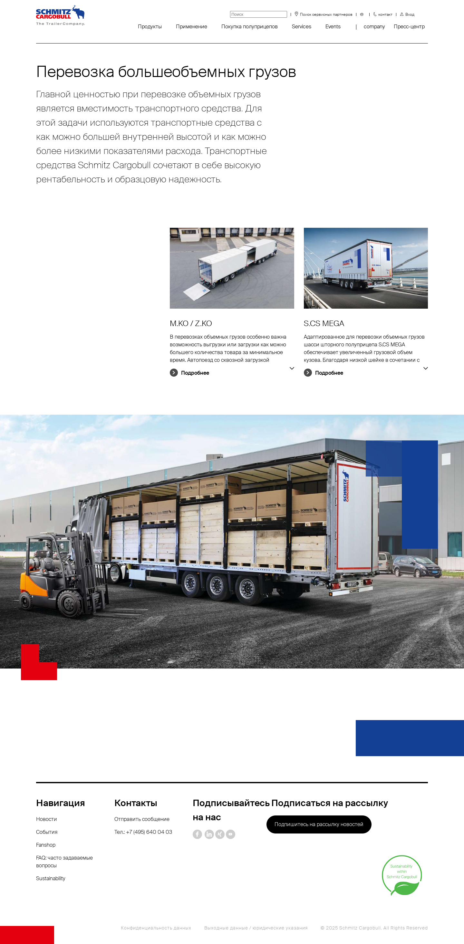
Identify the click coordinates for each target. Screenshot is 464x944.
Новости (46, 819)
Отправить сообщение (141, 819)
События (47, 832)
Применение (191, 26)
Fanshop (45, 845)
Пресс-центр (409, 26)
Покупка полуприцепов (249, 26)
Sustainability (50, 878)
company (374, 26)
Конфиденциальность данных (156, 928)
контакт (385, 14)
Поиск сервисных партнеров (326, 14)
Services (301, 26)
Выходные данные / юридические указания (256, 928)
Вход (409, 14)
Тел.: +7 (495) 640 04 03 (143, 832)
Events (333, 26)
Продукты (150, 26)
